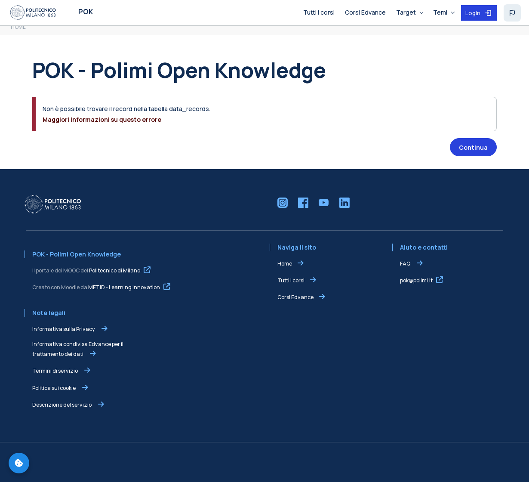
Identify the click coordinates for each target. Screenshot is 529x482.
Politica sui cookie (54, 388)
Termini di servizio (55, 370)
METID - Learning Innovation (124, 287)
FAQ (405, 263)
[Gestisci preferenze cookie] (19, 463)
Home (284, 263)
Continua (473, 147)
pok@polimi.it (416, 280)
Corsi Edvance (295, 297)
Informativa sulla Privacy (64, 329)
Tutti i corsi (290, 280)
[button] (512, 13)
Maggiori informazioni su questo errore (102, 119)
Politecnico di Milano (114, 270)
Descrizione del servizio (62, 404)
